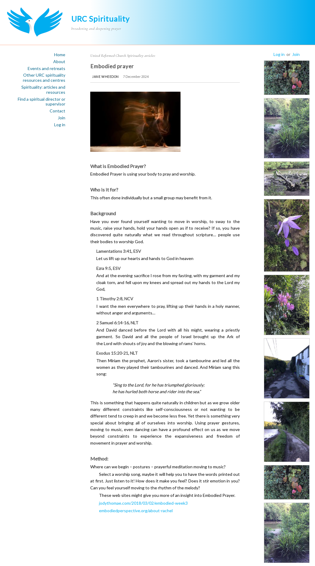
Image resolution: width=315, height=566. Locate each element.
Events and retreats (46, 68)
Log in (59, 124)
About (59, 61)
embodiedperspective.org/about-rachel (136, 510)
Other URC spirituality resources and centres (44, 78)
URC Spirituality (100, 18)
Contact (57, 111)
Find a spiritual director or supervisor (41, 102)
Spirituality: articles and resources (43, 90)
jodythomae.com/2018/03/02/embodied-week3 (143, 503)
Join (61, 117)
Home (59, 54)
